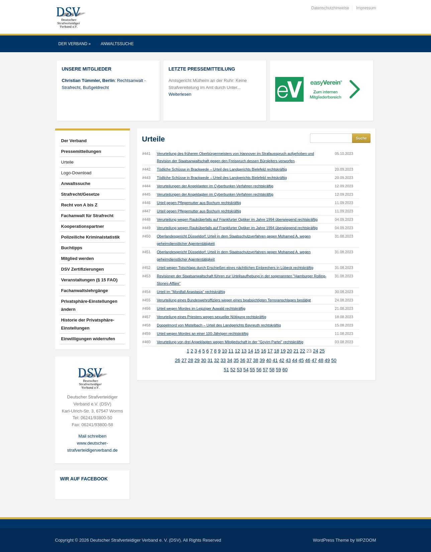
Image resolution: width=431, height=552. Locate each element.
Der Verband (75, 43)
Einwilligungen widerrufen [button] (88, 338)
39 (262, 360)
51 (226, 369)
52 (233, 369)
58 (272, 369)
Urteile (67, 162)
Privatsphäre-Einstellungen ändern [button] (89, 305)
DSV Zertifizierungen (82, 269)
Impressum (366, 8)
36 (242, 360)
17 (270, 351)
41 (275, 360)
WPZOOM (366, 540)
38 (255, 360)
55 (252, 369)
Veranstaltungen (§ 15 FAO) (89, 279)
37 (249, 360)
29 (197, 360)
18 (276, 351)
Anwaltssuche (117, 43)
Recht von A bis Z (79, 204)
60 (285, 369)
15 (257, 351)
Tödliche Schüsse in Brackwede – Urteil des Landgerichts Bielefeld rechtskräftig (222, 169)
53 (239, 369)
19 (283, 351)
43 (288, 360)
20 (289, 351)
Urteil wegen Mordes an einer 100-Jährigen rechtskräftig (202, 334)
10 (224, 351)
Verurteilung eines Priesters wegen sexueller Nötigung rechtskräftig (211, 317)
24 (315, 351)
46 (308, 360)
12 (237, 351)
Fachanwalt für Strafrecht (87, 215)
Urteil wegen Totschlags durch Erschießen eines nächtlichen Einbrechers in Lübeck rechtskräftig (235, 268)
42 (282, 360)
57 (265, 369)
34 (229, 360)
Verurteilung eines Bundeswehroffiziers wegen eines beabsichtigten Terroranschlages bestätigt (234, 300)
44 (295, 360)
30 (203, 360)
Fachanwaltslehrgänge (84, 290)
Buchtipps (72, 247)
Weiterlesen (180, 94)
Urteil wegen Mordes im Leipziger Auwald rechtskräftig (201, 308)
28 (190, 360)
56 (259, 369)
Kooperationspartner (82, 226)
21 (296, 351)
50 (333, 360)
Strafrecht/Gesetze (80, 194)
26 (177, 360)
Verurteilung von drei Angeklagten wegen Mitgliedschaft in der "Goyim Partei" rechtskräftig (230, 342)
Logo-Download (76, 172)
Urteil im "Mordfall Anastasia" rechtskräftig (191, 292)
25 (322, 351)
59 (278, 369)
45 (301, 360)
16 (263, 351)
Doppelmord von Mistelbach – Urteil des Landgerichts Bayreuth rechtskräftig (219, 325)
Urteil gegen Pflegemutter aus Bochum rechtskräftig (199, 203)
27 (184, 360)
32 (216, 360)
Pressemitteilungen (81, 151)
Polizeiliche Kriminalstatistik (90, 237)
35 (236, 360)
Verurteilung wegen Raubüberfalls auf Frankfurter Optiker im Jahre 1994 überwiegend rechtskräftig (237, 219)
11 (231, 351)
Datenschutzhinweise (330, 8)
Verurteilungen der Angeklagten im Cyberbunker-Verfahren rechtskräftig (215, 186)
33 (223, 360)
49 (327, 360)
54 (246, 369)
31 (210, 360)
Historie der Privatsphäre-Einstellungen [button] (87, 324)
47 (314, 360)
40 (269, 360)
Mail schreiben (92, 436)
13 (244, 351)
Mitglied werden (77, 258)
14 (250, 351)
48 (320, 360)
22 (302, 351)
